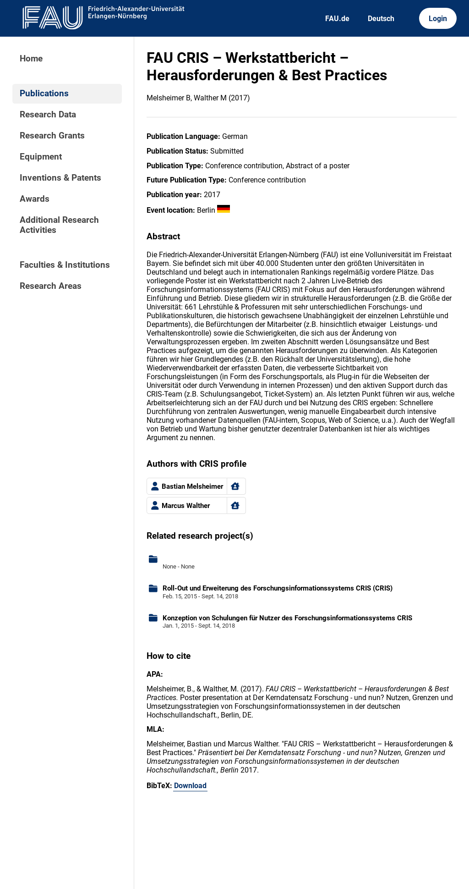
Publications (44, 93)
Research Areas (51, 286)
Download (190, 785)
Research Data (48, 115)
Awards (34, 199)
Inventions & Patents (60, 178)
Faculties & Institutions (65, 265)
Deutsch (381, 18)
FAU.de (337, 18)
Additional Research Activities (59, 225)
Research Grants (52, 136)
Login (438, 18)
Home (31, 59)
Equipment (41, 157)
